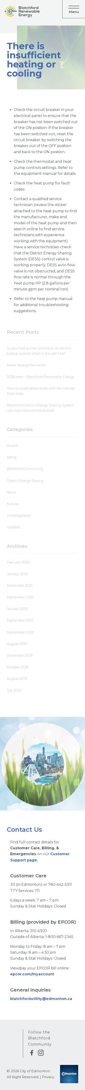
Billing (11, 457)
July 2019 (14, 690)
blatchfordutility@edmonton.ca (41, 999)
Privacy (48, 1077)
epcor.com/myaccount (32, 974)
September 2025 (20, 597)
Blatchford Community (25, 469)
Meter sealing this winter (26, 365)
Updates (13, 527)
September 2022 (20, 620)
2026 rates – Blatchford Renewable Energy (40, 377)
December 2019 (19, 655)
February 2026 (18, 562)
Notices (13, 504)
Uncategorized (18, 516)
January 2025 (17, 609)
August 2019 (17, 679)
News (11, 492)
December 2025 (19, 586)
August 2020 (17, 644)
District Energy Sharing (25, 481)
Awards (12, 446)
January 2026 (17, 574)
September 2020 (20, 632)
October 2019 (17, 667)
